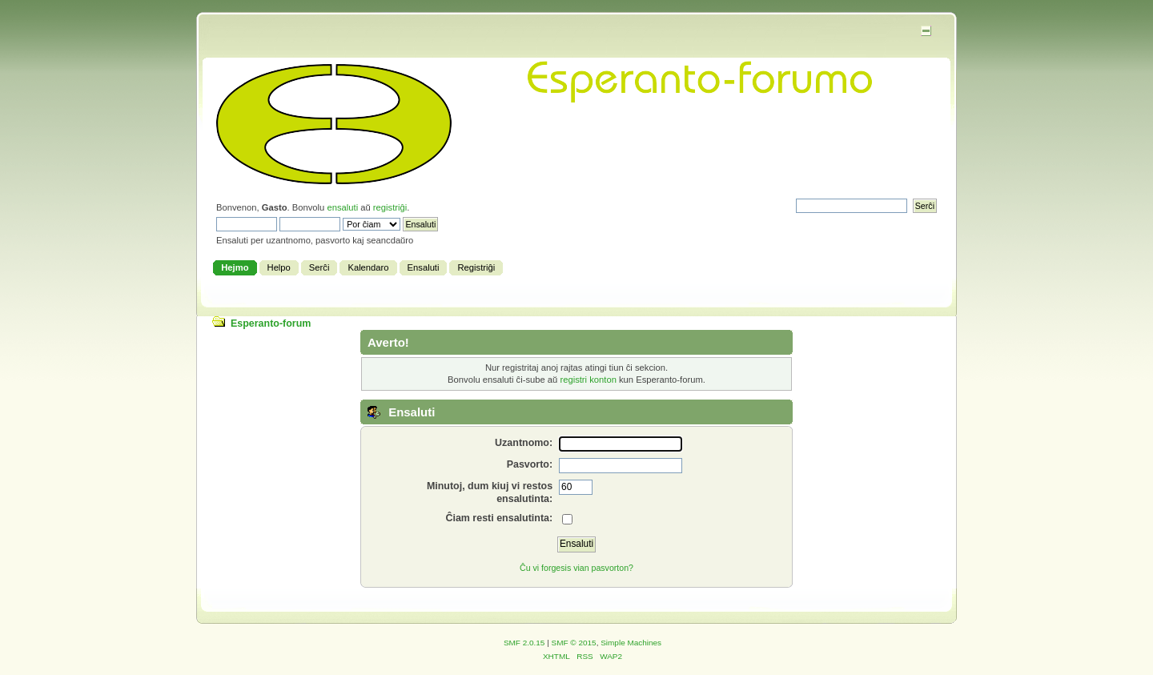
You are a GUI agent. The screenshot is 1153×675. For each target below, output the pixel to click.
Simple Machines (631, 642)
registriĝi (390, 207)
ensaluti (342, 207)
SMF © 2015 (574, 642)
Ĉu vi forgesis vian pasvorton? (576, 568)
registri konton (588, 379)
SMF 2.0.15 (524, 642)
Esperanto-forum (271, 323)
